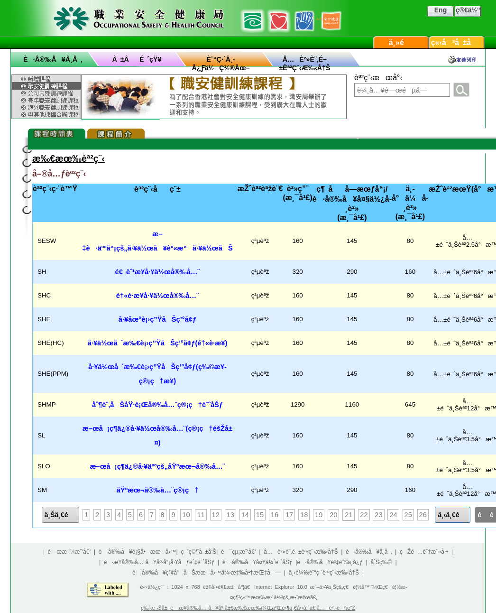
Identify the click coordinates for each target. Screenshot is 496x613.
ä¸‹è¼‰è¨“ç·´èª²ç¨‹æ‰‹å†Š (324, 572)
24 (393, 515)
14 (245, 515)
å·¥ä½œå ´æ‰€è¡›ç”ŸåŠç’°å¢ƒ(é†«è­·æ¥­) (158, 343)
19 (318, 515)
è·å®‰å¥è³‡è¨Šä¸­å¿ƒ (330, 562)
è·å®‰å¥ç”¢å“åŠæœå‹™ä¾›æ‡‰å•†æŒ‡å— (206, 572)
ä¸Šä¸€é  (61, 515)
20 (333, 515)
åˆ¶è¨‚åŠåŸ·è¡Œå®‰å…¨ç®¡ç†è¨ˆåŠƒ (157, 405)
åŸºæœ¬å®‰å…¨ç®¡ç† (158, 490)
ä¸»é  (401, 42)
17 (289, 515)
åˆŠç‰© (381, 562)
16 (274, 515)
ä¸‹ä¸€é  (453, 515)
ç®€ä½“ (468, 10)
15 (260, 515)
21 (348, 515)
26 (423, 515)
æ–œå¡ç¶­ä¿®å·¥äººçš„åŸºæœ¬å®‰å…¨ (157, 466)
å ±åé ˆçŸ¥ (137, 59)
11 (200, 515)
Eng (440, 10)
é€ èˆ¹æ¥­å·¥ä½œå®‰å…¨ (157, 272)
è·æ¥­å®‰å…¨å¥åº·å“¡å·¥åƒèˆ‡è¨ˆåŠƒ (159, 562)
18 (304, 515)
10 (186, 515)
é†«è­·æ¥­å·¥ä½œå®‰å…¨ (157, 295)
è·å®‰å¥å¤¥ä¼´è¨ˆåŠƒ (257, 562)
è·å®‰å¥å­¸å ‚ (53, 59)
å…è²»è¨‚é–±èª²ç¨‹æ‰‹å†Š (301, 551)
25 (408, 515)
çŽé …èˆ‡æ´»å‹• (424, 551)
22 (363, 515)
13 (230, 515)
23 (378, 515)
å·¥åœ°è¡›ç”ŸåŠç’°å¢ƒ (157, 319)
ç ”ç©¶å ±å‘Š (199, 551)
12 (216, 515)
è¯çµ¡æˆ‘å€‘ (238, 551)
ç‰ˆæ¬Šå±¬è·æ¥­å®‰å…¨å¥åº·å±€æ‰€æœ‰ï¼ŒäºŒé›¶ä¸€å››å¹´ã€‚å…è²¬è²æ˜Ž (248, 608)
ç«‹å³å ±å (457, 42)
